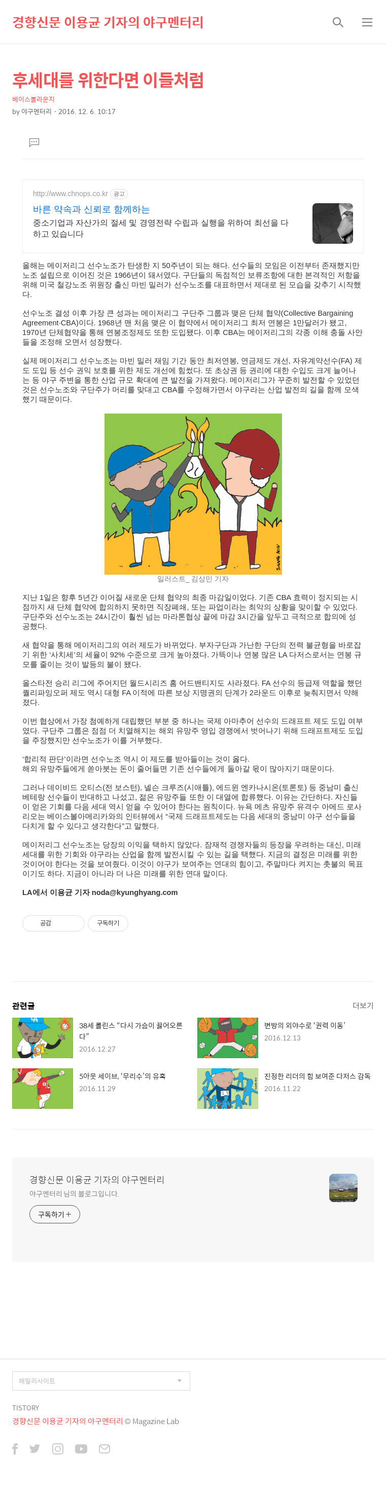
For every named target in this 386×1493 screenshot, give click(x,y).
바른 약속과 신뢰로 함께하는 (91, 209)
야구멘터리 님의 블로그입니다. (74, 1193)
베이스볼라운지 (33, 99)
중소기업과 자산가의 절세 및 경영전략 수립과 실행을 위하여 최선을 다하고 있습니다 (161, 228)
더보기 (363, 1005)
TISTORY (25, 1407)
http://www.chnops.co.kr (70, 194)
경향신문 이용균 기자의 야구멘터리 (108, 22)
